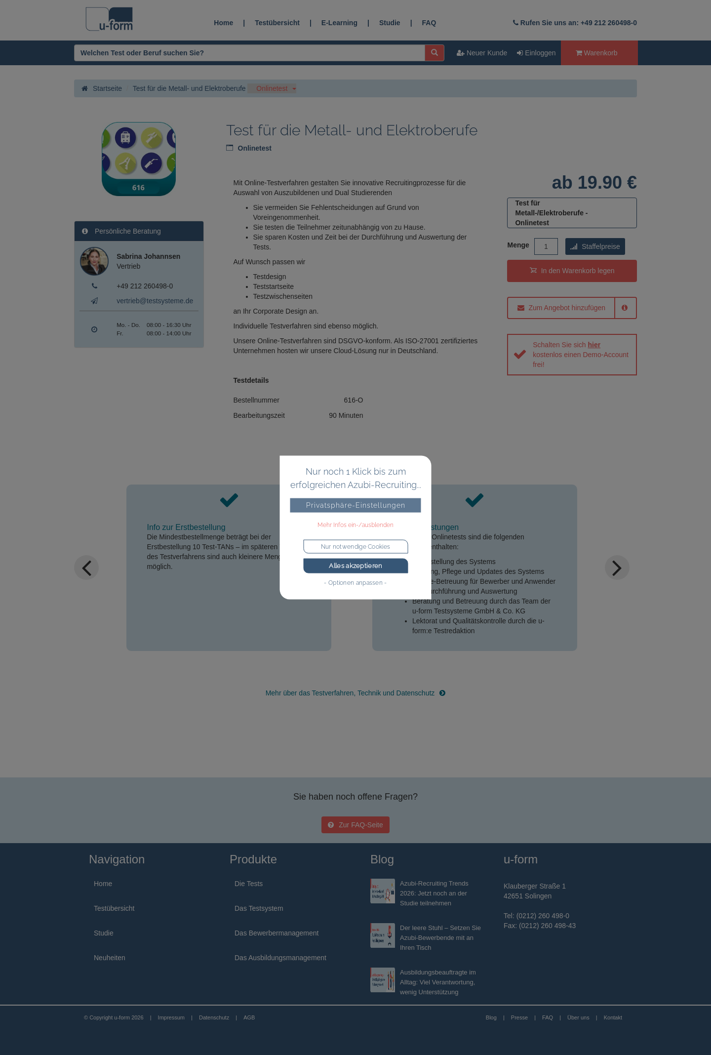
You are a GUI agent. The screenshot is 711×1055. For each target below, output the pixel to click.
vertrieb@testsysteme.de (155, 301)
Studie (389, 23)
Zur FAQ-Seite (355, 825)
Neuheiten (109, 958)
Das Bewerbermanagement (276, 933)
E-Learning (339, 23)
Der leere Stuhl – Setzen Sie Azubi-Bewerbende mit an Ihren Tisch (440, 937)
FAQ (429, 23)
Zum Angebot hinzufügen (561, 308)
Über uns (578, 1017)
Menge (518, 245)
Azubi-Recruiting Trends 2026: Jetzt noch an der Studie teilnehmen (434, 893)
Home (223, 23)
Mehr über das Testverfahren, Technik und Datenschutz (356, 693)
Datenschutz (214, 1017)
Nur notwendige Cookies (356, 546)
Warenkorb (597, 53)
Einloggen (536, 53)
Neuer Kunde (482, 53)
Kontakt (613, 1017)
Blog (491, 1017)
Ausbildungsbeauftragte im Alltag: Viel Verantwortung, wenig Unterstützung (438, 982)
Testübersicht (277, 23)
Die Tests (249, 884)
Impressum (171, 1017)
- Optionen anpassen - (355, 582)
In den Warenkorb (572, 271)
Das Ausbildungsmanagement (280, 958)
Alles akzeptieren (355, 565)
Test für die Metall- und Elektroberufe (189, 88)
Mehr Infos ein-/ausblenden (355, 525)
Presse (519, 1017)
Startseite (101, 88)
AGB (249, 1017)
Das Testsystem (259, 908)
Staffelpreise (595, 246)
